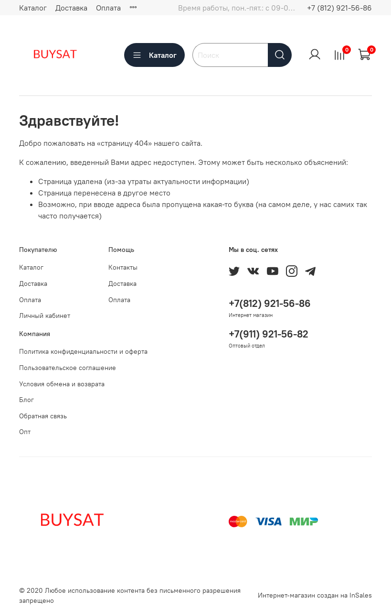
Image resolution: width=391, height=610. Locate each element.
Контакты (122, 267)
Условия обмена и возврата (62, 384)
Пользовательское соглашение (67, 367)
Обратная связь (43, 416)
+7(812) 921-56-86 (270, 303)
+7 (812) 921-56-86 (339, 7)
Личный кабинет (44, 315)
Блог (26, 399)
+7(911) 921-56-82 (268, 333)
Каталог (33, 7)
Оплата (108, 7)
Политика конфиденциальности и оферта (83, 351)
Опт (25, 431)
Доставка (71, 7)
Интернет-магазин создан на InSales (315, 595)
